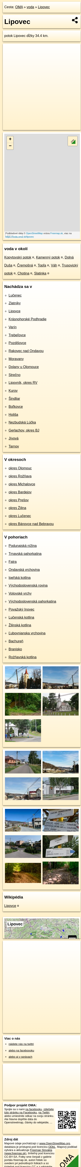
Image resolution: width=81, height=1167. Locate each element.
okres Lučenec (20, 516)
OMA (19, 7)
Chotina (23, 273)
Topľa (42, 265)
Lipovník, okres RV (23, 382)
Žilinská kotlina (20, 625)
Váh (54, 265)
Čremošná (25, 265)
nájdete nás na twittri (21, 1044)
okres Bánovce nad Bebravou (31, 524)
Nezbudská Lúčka (22, 422)
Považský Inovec (21, 609)
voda (30, 7)
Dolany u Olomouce (24, 367)
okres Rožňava (20, 476)
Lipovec (44, 7)
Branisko (15, 649)
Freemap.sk (56, 233)
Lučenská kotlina (21, 617)
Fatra (13, 562)
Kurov (13, 390)
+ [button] (10, 139)
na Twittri (43, 1112)
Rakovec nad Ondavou (26, 351)
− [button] (10, 146)
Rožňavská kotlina (23, 657)
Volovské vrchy (20, 593)
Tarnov (14, 446)
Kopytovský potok (17, 257)
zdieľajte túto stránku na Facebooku (29, 1111)
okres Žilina (17, 508)
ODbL (51, 1146)
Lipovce (14, 311)
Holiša (13, 414)
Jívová (13, 438)
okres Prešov (19, 500)
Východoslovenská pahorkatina (32, 601)
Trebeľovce (17, 335)
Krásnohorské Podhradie (27, 319)
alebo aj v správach (20, 1056)
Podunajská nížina (23, 546)
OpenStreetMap (34, 233)
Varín (13, 327)
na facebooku (33, 1109)
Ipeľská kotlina (20, 578)
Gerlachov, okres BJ (24, 430)
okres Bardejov (20, 492)
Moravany (16, 359)
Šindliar (14, 398)
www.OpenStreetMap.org (54, 1143)
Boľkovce (16, 406)
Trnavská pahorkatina (25, 554)
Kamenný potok (48, 257)
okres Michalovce (22, 484)
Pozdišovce (17, 343)
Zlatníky (15, 303)
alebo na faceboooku (21, 1050)
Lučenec (15, 295)
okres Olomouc (20, 468)
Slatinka (40, 273)
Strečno (14, 375)
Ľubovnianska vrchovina (27, 633)
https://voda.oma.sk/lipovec (19, 236)
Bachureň (16, 641)
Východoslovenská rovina (28, 585)
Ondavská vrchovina (24, 570)
